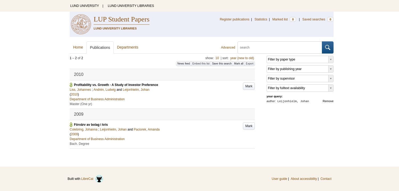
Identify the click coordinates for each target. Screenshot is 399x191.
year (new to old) (242, 58)
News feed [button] (183, 63)
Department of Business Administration (97, 99)
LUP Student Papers (121, 19)
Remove (328, 101)
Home (78, 47)
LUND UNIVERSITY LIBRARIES (131, 6)
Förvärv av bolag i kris (91, 125)
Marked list (284, 19)
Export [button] (249, 63)
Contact (326, 179)
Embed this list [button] (201, 63)
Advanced (228, 47)
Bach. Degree (79, 144)
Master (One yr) (81, 104)
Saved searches (318, 19)
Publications (100, 47)
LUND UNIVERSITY (84, 6)
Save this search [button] (222, 63)
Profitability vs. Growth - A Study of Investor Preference (116, 85)
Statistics (261, 19)
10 (217, 58)
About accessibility (304, 179)
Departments (127, 47)
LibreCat (92, 179)
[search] (280, 47)
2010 (74, 94)
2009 (74, 134)
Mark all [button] (238, 63)
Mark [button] (248, 86)
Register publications (234, 19)
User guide (279, 179)
